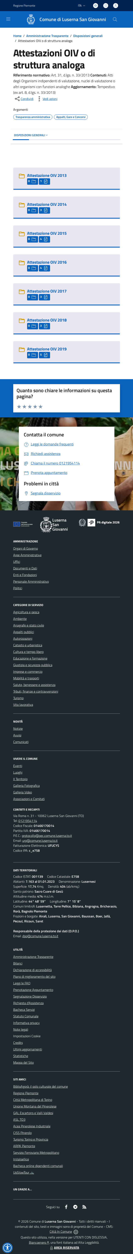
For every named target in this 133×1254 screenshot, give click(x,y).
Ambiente (20, 618)
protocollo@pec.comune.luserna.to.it (47, 835)
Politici (17, 588)
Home (17, 35)
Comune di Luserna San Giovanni (73, 19)
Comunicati (21, 741)
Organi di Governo (25, 548)
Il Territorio (20, 778)
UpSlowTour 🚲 (23, 1172)
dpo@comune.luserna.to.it (40, 936)
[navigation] (8, 19)
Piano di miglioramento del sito (34, 976)
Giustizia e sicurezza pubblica (32, 664)
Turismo (18, 697)
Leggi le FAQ (21, 983)
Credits (18, 1042)
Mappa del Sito (23, 1062)
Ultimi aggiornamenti (27, 1049)
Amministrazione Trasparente (47, 35)
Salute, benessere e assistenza (34, 684)
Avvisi (17, 735)
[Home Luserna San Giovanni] (64, 19)
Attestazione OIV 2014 (47, 204)
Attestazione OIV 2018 (47, 320)
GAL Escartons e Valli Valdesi (33, 1112)
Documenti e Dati (25, 568)
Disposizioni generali (88, 35)
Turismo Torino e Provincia (30, 1139)
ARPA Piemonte (24, 1145)
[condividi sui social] (23, 98)
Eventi (17, 765)
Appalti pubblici (23, 631)
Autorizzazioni (22, 638)
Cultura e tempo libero (28, 651)
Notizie (18, 728)
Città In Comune (61, 1231)
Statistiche (20, 1055)
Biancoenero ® (39, 1242)
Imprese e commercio (27, 671)
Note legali (20, 1029)
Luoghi (17, 772)
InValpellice (21, 1159)
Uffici (16, 561)
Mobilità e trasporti (26, 678)
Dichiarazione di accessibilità (32, 969)
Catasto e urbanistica (27, 645)
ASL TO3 (19, 1119)
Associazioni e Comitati (29, 798)
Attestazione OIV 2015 (47, 233)
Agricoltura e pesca (26, 612)
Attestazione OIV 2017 (47, 291)
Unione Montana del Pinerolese (34, 1106)
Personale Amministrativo (31, 581)
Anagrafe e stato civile (28, 625)
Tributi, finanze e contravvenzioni (35, 691)
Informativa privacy (26, 1022)
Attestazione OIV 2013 (47, 175)
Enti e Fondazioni (25, 574)
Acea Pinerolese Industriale (31, 1126)
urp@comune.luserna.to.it (40, 840)
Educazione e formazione (30, 658)
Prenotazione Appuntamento (33, 989)
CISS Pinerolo (22, 1132)
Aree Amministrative (27, 555)
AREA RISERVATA (64, 1247)
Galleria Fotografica (26, 785)
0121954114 (27, 820)
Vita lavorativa (23, 704)
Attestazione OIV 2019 (47, 349)
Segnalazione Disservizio (30, 996)
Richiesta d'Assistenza (28, 1002)
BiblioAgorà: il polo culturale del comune (40, 1086)
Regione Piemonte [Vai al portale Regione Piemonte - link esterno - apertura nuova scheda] (24, 5)
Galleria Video (22, 792)
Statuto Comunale (25, 1016)
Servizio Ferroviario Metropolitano (36, 1152)
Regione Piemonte (25, 1093)
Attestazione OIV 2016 (47, 262)
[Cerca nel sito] (115, 19)
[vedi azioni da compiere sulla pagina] (46, 98)
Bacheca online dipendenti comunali (38, 1165)
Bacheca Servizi (24, 1009)
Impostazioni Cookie (27, 1036)
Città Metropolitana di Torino (32, 1099)
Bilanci (17, 963)
